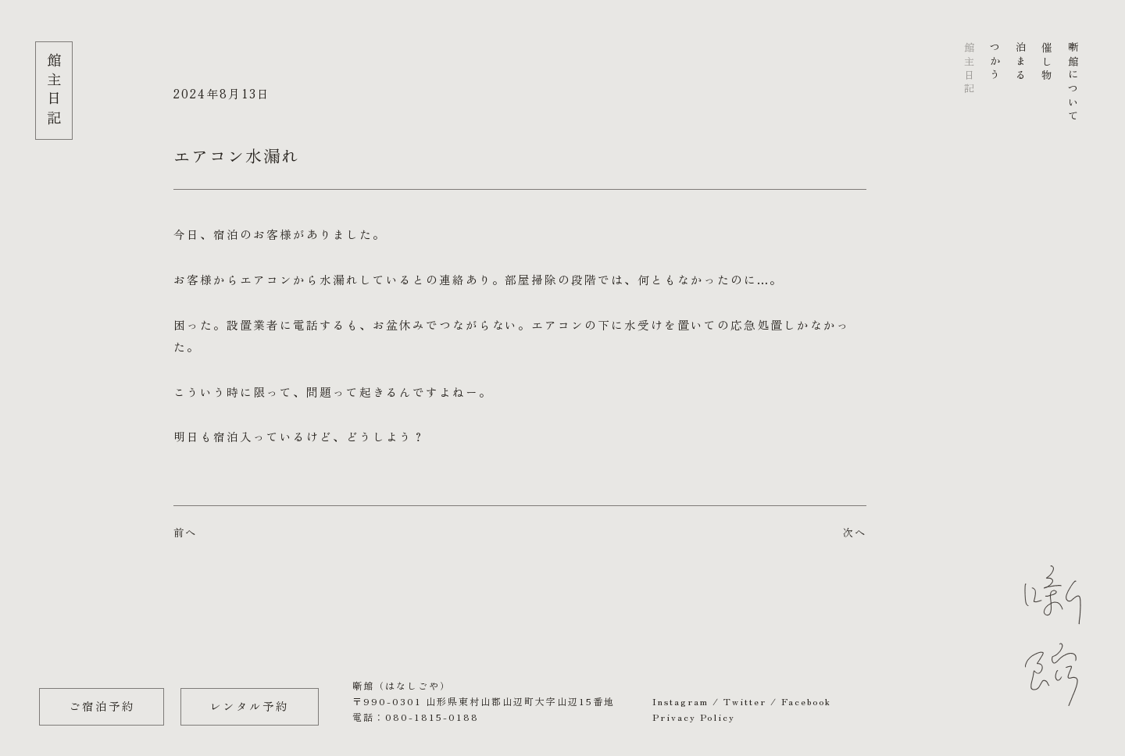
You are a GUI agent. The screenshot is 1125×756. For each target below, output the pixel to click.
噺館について (1073, 82)
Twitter (744, 701)
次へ (854, 532)
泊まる (1021, 62)
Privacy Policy (693, 716)
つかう (995, 62)
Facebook (806, 701)
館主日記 (969, 69)
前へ (185, 532)
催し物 (1047, 62)
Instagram (680, 701)
